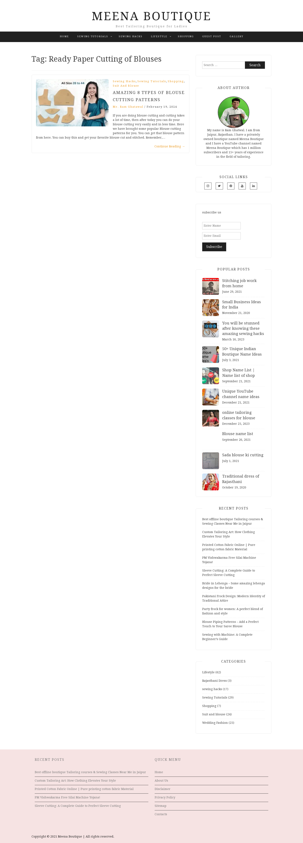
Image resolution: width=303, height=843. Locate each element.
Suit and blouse (126, 85)
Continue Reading (169, 146)
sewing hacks (130, 36)
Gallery (236, 36)
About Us (161, 780)
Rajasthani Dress (214, 680)
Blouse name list (237, 433)
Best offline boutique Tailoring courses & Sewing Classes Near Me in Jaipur (90, 772)
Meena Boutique (151, 16)
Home (64, 36)
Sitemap (160, 805)
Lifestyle (159, 36)
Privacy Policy (165, 797)
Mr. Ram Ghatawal (128, 106)
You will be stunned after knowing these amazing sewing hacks (243, 328)
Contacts (161, 814)
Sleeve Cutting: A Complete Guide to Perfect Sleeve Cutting (78, 805)
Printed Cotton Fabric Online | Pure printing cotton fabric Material (84, 789)
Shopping (186, 36)
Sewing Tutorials (92, 36)
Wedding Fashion (215, 722)
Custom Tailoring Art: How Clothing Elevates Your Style (75, 780)
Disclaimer (162, 789)
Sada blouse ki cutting (242, 455)
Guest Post (211, 36)
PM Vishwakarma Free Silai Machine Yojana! (67, 797)
